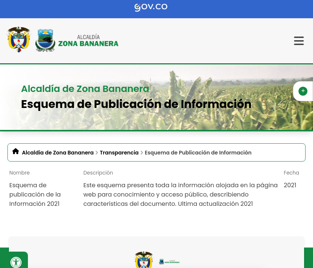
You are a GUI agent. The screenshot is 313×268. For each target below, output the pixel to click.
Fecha (291, 172)
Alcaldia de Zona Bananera (58, 152)
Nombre (19, 172)
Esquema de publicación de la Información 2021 (35, 194)
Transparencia (119, 152)
